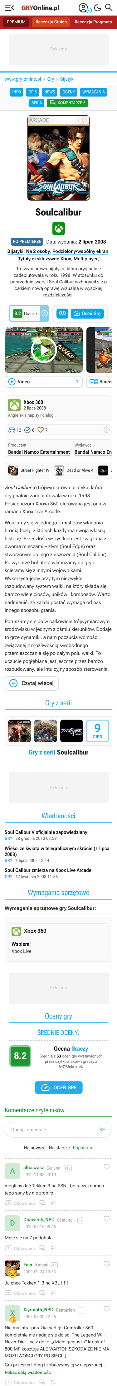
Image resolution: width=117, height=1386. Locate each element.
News (49, 92)
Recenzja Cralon (51, 22)
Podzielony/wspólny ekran (80, 251)
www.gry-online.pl (23, 79)
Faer (27, 1264)
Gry (50, 79)
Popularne (83, 1148)
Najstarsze (59, 1148)
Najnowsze (35, 1148)
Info (16, 92)
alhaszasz (33, 1167)
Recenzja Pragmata (93, 22)
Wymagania (93, 92)
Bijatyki (67, 79)
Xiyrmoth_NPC (38, 1309)
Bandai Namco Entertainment (39, 452)
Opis (32, 92)
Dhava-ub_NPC (39, 1219)
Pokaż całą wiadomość (28, 1372)
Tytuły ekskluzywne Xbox (44, 259)
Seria (37, 103)
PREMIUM (16, 22)
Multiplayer (86, 259)
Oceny (68, 92)
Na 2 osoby (38, 251)
